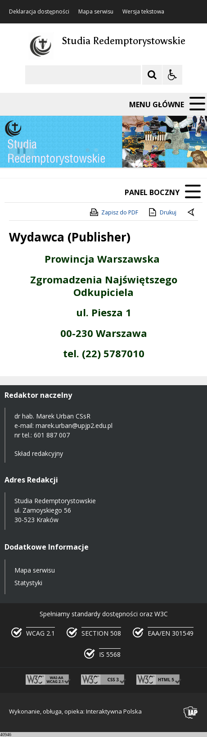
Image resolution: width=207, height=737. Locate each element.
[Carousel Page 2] (96, 150)
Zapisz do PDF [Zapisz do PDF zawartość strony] (113, 212)
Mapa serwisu (95, 11)
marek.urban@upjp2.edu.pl (74, 425)
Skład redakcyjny (38, 453)
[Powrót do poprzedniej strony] (191, 212)
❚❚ (18, 150)
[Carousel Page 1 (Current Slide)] (88, 150)
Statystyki (28, 582)
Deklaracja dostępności (39, 11)
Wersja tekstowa (143, 11)
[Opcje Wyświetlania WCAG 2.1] (172, 75)
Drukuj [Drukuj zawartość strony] (161, 212)
